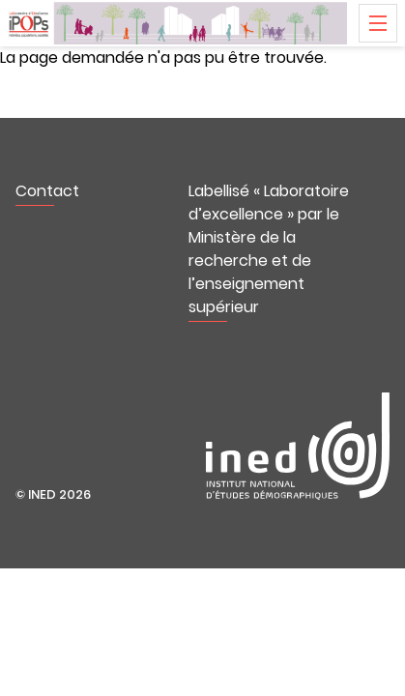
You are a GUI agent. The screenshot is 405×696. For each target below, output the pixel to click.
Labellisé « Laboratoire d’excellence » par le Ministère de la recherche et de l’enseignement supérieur (268, 249)
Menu (378, 23)
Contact (47, 191)
